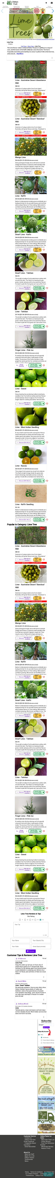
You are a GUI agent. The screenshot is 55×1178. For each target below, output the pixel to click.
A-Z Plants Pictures (32, 1174)
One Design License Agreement (42, 39)
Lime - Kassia (21, 466)
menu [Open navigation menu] (3, 3)
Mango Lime (20, 157)
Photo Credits (51, 39)
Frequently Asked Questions (30, 1144)
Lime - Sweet (20, 389)
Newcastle (17, 983)
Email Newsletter (30, 1146)
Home (27, 1172)
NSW (22, 961)
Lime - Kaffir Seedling (24, 504)
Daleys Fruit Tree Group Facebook (30, 1140)
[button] (27, 12)
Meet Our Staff (29, 1154)
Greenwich (17, 961)
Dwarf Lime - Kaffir (23, 234)
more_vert (52, 58)
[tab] (5, 7)
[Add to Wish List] (44, 94)
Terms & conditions (36, 1172)
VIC (22, 1006)
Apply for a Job (29, 1156)
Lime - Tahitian (21, 311)
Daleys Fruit (16, 3)
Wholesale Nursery (47, 1146)
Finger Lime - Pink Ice (24, 350)
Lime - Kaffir (20, 196)
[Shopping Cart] (47, 3)
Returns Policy (46, 1148)
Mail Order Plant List (47, 1140)
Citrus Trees (31, 46)
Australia (25, 961)
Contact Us (28, 1138)
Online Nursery (46, 1141)
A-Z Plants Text (49, 1172)
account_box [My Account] (52, 3)
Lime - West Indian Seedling (27, 427)
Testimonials (29, 1159)
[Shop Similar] (20, 365)
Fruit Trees (23, 46)
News (26, 1161)
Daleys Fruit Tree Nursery (44, 1175)
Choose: (23, 93)
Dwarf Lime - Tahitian (24, 273)
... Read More (19, 54)
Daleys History (29, 1157)
